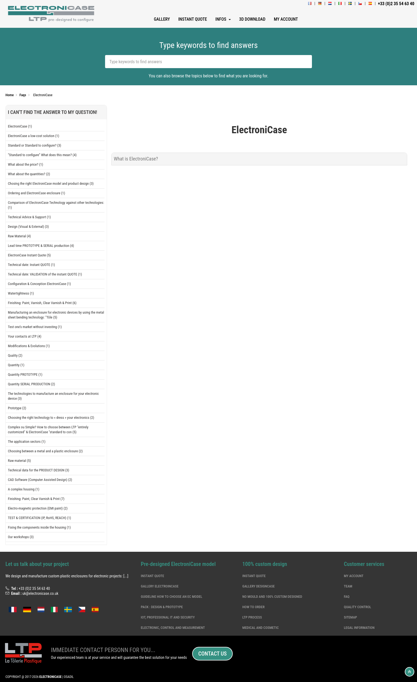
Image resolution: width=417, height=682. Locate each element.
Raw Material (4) (19, 236)
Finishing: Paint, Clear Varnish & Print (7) (36, 499)
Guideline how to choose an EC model (171, 597)
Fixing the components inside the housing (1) (39, 527)
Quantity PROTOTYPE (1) (25, 374)
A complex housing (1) (23, 489)
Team (348, 586)
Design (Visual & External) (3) (28, 227)
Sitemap (350, 617)
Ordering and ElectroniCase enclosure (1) (36, 193)
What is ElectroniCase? (136, 159)
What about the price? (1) (25, 164)
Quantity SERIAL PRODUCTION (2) (31, 384)
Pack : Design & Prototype (162, 607)
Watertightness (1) (21, 293)
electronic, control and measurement (173, 628)
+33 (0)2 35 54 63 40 (34, 588)
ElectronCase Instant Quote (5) (29, 255)
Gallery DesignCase (258, 586)
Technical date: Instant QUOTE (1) (31, 265)
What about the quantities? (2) (29, 174)
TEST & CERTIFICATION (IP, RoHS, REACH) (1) (39, 518)
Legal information (359, 628)
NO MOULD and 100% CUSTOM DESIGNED (272, 597)
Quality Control (357, 607)
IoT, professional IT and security (168, 617)
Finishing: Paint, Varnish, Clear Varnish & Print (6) (42, 303)
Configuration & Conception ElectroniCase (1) (39, 284)
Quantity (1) (16, 365)
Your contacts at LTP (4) (24, 336)
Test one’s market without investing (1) (35, 327)
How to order (253, 607)
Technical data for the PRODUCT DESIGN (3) (38, 470)
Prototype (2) (17, 408)
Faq (346, 597)
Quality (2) (15, 355)
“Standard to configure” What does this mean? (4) (42, 155)
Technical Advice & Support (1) (29, 217)
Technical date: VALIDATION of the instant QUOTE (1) (45, 274)
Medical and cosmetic (260, 628)
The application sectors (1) (26, 441)
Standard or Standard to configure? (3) (34, 145)
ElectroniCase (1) (20, 126)
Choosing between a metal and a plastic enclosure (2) (45, 451)
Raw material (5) (19, 461)
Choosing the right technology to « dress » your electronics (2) (51, 418)
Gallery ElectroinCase (160, 586)
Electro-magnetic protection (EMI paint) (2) (38, 508)
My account (353, 576)
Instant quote (152, 576)
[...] (125, 576)
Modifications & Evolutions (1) (29, 346)
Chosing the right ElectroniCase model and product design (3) (51, 183)
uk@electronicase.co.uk (40, 593)
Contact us (212, 653)
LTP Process (252, 617)
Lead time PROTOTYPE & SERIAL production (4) (41, 246)
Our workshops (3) (21, 537)
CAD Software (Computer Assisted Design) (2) (40, 480)
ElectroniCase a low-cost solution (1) (33, 136)
